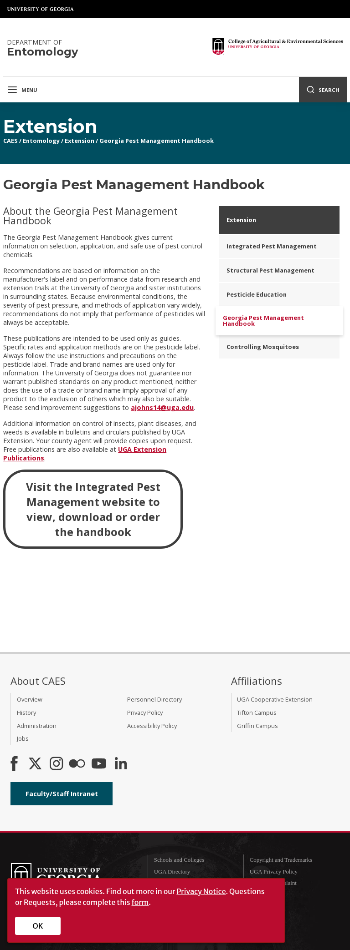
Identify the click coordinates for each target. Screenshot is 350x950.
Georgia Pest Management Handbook (156, 140)
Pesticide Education (256, 294)
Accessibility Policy (152, 726)
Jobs (23, 738)
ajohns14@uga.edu (162, 407)
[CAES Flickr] (77, 764)
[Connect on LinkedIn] (121, 764)
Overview (29, 699)
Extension (79, 140)
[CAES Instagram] (56, 764)
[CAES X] (36, 764)
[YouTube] (99, 764)
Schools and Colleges (179, 860)
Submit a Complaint (273, 883)
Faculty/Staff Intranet (62, 793)
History (26, 712)
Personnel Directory (154, 699)
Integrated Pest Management (271, 246)
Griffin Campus (257, 726)
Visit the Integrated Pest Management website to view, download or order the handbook (93, 509)
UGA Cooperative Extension (275, 699)
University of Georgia (41, 9)
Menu (22, 89)
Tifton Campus (257, 712)
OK (38, 925)
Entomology (41, 140)
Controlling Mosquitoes (262, 347)
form (140, 902)
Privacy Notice (201, 891)
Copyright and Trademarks (281, 860)
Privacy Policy (145, 712)
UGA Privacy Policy (274, 872)
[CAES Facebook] (14, 764)
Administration (37, 726)
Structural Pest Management (270, 270)
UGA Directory (172, 872)
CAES (10, 140)
